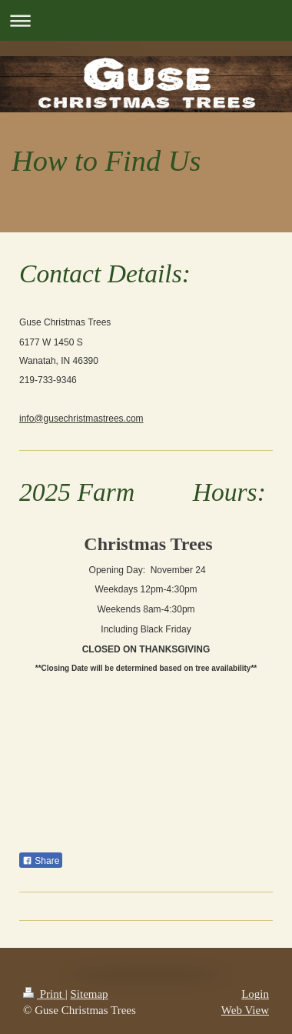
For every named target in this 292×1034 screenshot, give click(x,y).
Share (40, 861)
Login (255, 994)
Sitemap (89, 994)
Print (44, 994)
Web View (245, 1010)
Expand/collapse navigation (146, 20)
